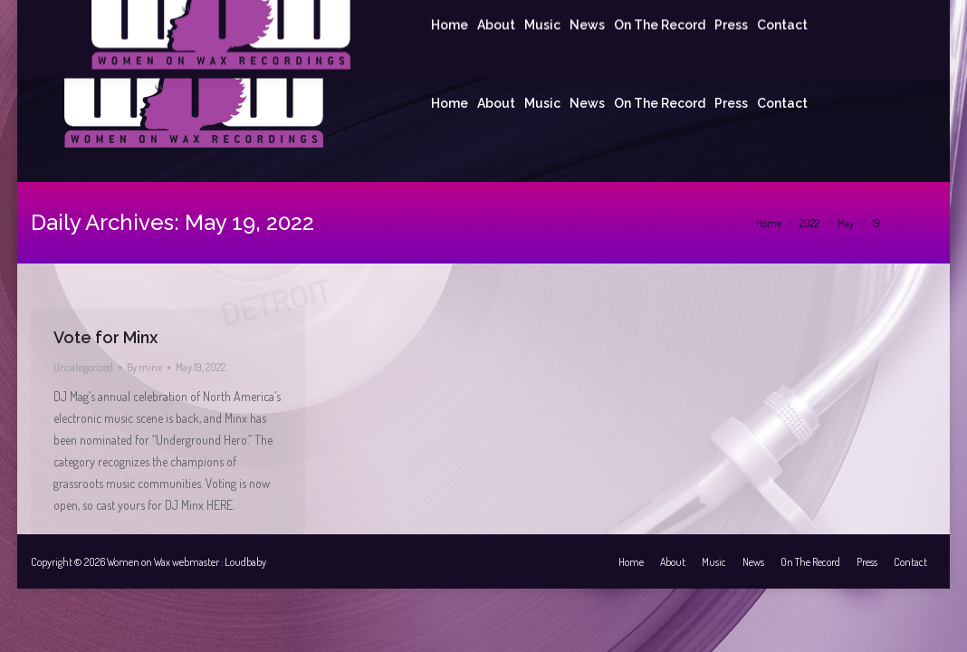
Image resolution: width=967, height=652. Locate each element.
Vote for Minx (105, 337)
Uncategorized (83, 367)
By (144, 367)
